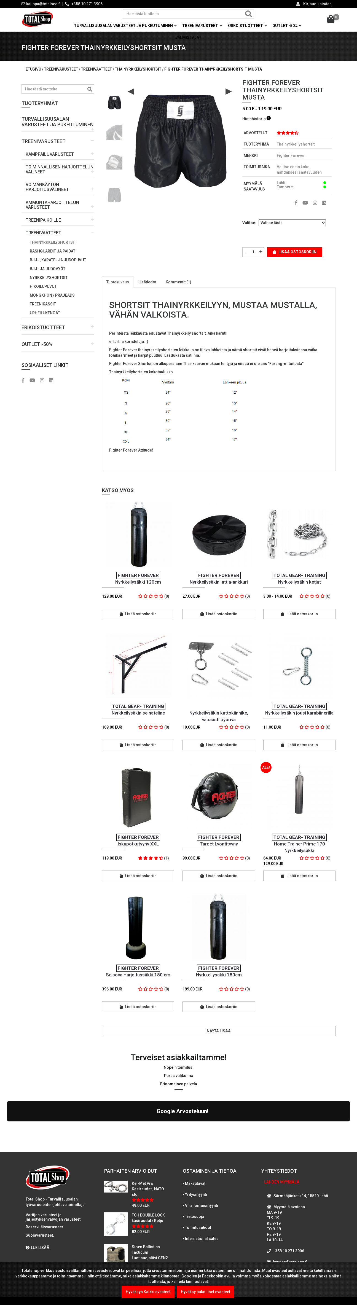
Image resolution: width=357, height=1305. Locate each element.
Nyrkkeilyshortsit (49, 277)
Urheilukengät (45, 313)
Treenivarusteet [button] (202, 25)
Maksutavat (195, 1135)
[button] (58, 122)
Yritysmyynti (196, 1146)
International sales (202, 1190)
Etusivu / (35, 69)
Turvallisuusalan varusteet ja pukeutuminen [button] (125, 25)
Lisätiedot (147, 282)
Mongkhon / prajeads (52, 295)
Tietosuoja (194, 1168)
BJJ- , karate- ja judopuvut (58, 260)
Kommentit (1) (178, 282)
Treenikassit (43, 304)
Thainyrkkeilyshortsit (53, 242)
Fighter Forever (291, 155)
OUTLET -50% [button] (287, 25)
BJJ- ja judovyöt (47, 269)
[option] (114, 100)
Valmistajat (188, 37)
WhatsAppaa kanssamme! (295, 1225)
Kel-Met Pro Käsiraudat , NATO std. (148, 1141)
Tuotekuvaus (117, 282)
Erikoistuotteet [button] (247, 25)
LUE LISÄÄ (37, 1199)
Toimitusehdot (198, 1179)
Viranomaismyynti (201, 1157)
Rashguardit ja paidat (52, 251)
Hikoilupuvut (43, 286)
